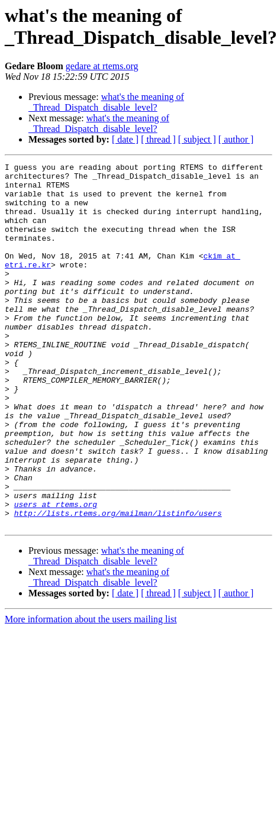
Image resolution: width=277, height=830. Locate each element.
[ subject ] (197, 139)
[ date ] (125, 139)
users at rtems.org (55, 573)
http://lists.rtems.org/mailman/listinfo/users (118, 584)
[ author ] (236, 139)
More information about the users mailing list (91, 692)
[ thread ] (158, 139)
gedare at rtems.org (102, 66)
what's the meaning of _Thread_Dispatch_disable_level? (106, 102)
